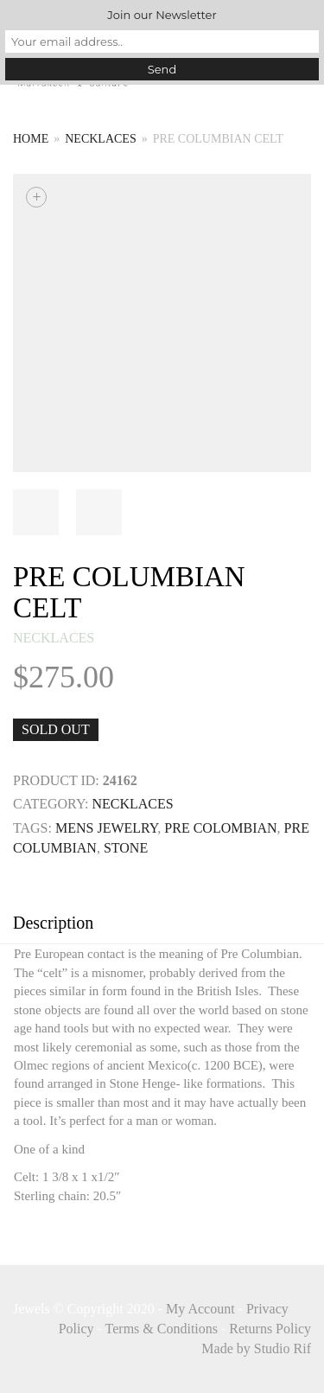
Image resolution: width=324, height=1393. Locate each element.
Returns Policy (270, 1328)
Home (30, 138)
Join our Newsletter (161, 15)
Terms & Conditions (161, 1328)
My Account (200, 1308)
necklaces (100, 138)
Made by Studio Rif (256, 1348)
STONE (126, 847)
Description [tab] (53, 922)
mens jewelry (106, 828)
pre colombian (220, 828)
